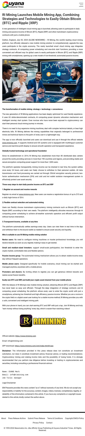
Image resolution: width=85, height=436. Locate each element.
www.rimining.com (9, 143)
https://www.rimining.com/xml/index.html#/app (34, 346)
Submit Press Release (36, 418)
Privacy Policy (38, 423)
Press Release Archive (17, 418)
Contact (49, 423)
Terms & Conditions (55, 418)
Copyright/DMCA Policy (74, 418)
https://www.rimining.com (25, 336)
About (3, 418)
